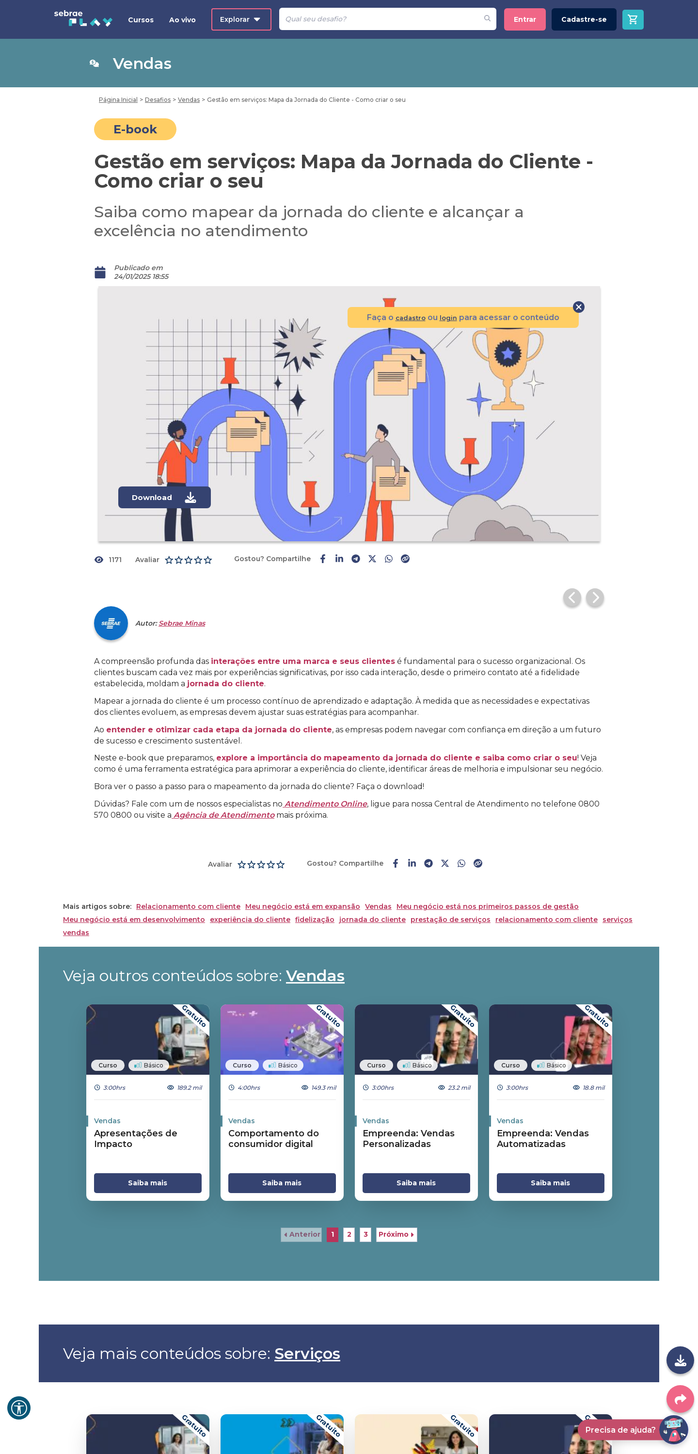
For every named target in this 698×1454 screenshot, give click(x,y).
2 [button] (349, 1216)
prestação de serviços (451, 902)
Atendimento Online (325, 786)
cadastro (405, 317)
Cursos (141, 20)
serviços (618, 902)
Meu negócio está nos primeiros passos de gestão (488, 889)
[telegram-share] (355, 559)
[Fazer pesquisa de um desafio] (487, 19)
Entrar (525, 19)
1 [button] (332, 1216)
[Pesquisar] (378, 19)
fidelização (314, 902)
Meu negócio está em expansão (302, 889)
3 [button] (366, 1216)
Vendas (378, 889)
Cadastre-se (584, 19)
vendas (76, 915)
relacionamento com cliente (546, 902)
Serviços (307, 1335)
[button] (301, 1217)
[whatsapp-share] (388, 559)
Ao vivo (182, 20)
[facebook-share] (322, 559)
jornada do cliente (372, 902)
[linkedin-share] (339, 559)
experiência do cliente (250, 902)
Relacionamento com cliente (188, 889)
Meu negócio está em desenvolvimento (134, 902)
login (447, 317)
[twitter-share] (372, 559)
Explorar (240, 19)
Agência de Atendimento (223, 797)
